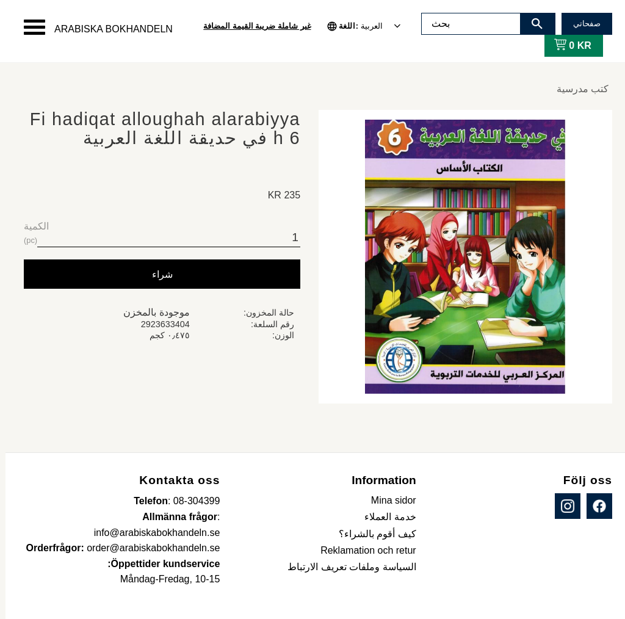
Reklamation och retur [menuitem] (363, 550)
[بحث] (532, 23)
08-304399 (191, 501)
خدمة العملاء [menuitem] (384, 517)
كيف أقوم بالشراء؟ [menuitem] (372, 534)
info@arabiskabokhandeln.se (152, 532)
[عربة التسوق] (565, 46)
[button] (29, 27)
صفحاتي (581, 23)
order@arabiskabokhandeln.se (147, 548)
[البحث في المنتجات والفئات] (465, 23)
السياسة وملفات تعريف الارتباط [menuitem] (346, 567)
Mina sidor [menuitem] (388, 500)
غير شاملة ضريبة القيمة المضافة (251, 26)
